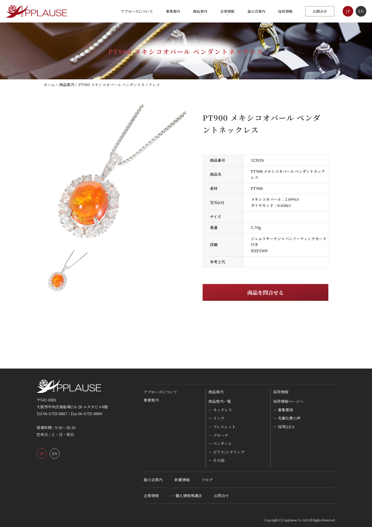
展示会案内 (256, 11)
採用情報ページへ (288, 401)
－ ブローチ (218, 435)
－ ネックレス (220, 410)
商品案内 (215, 392)
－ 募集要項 (283, 410)
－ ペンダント (220, 443)
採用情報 (285, 11)
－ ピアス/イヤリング (226, 452)
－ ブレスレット (222, 426)
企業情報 (151, 495)
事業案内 (173, 11)
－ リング (216, 418)
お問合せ (320, 11)
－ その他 (216, 460)
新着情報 (182, 479)
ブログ (207, 479)
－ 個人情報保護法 (186, 495)
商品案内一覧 (219, 401)
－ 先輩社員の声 (287, 418)
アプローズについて (137, 11)
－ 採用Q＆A (283, 426)
